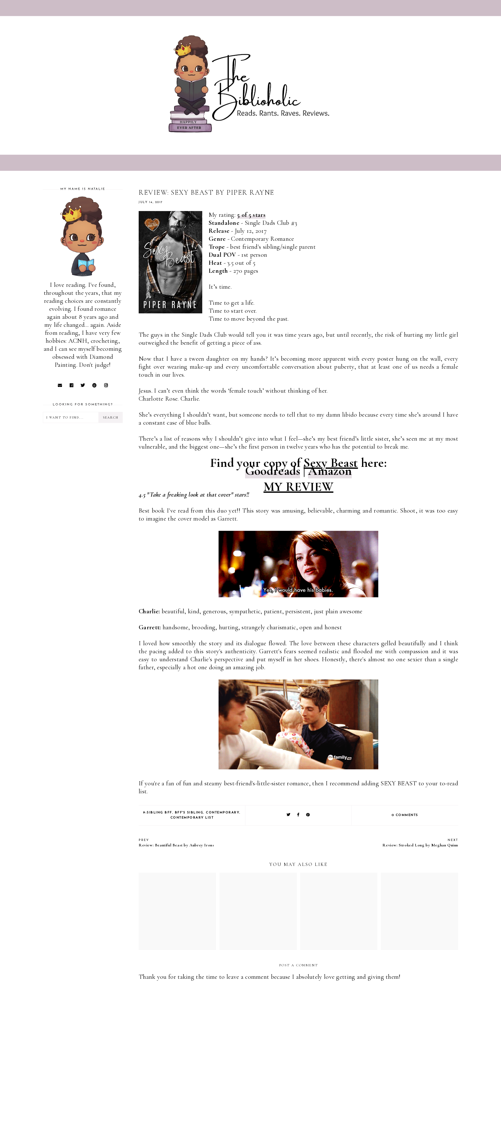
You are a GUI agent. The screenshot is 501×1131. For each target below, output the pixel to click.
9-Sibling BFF (157, 812)
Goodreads (272, 470)
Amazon (330, 470)
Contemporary (222, 812)
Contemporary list (192, 818)
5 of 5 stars (251, 215)
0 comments (405, 815)
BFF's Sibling (189, 812)
